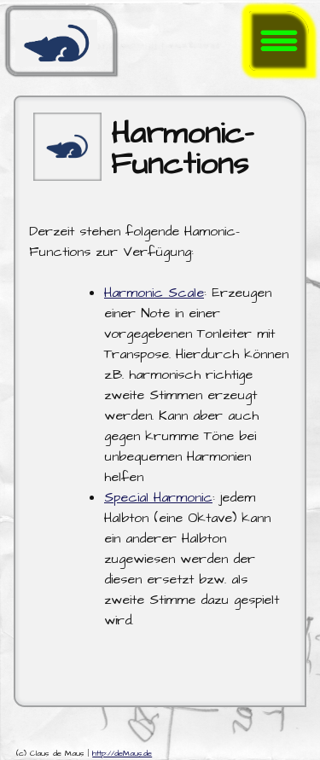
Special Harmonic (158, 497)
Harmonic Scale (154, 292)
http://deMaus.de (122, 753)
